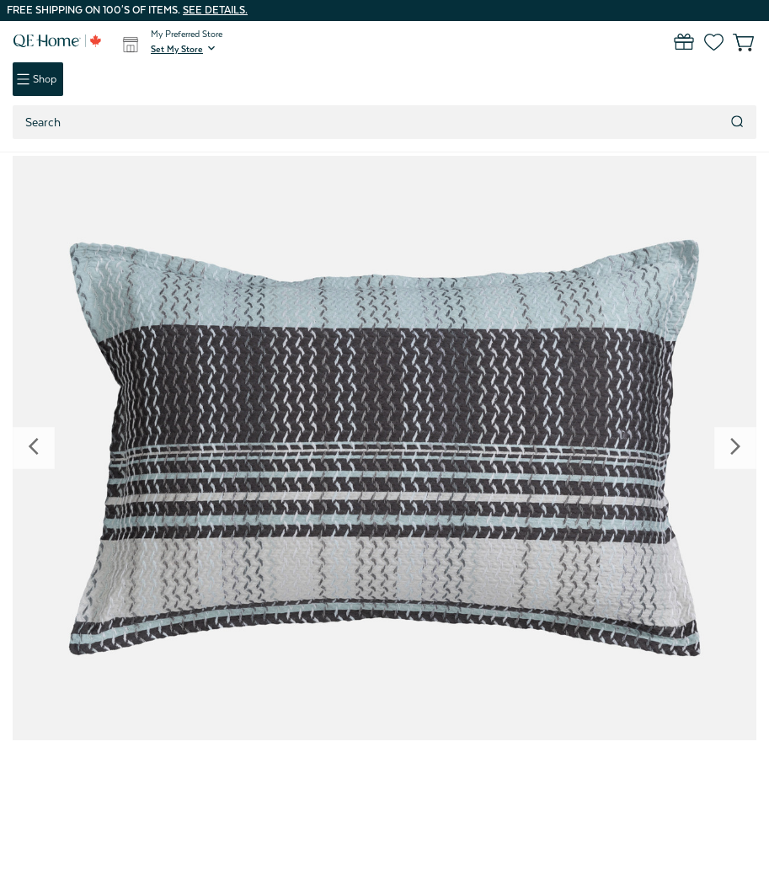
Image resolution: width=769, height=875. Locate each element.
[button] (184, 48)
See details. (215, 10)
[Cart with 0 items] (733, 42)
